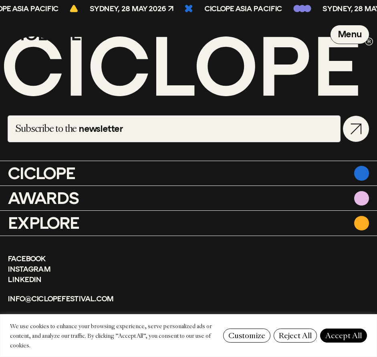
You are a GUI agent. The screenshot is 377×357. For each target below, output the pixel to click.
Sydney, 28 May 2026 (130, 9)
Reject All (295, 336)
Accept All (343, 336)
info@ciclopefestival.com (60, 299)
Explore (43, 223)
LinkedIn (24, 279)
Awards (43, 198)
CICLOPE (41, 173)
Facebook (26, 259)
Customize (246, 336)
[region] (188, 335)
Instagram (29, 269)
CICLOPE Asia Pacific (245, 9)
